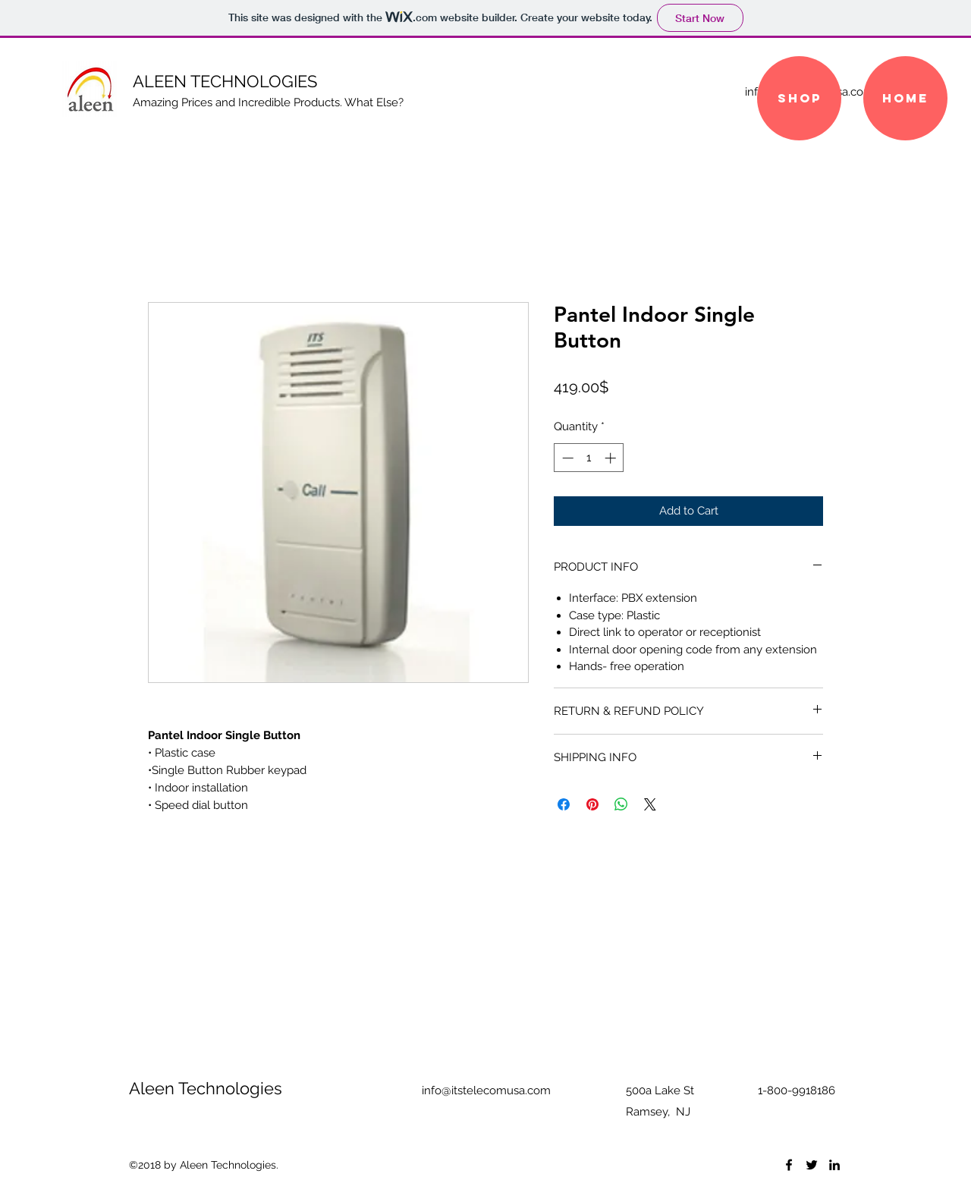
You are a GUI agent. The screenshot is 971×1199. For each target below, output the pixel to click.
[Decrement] (566, 458)
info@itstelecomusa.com (486, 1090)
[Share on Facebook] (564, 804)
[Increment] (612, 458)
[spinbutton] (589, 458)
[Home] (905, 98)
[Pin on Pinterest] (592, 804)
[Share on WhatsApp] (621, 804)
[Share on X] (650, 804)
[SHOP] (799, 98)
